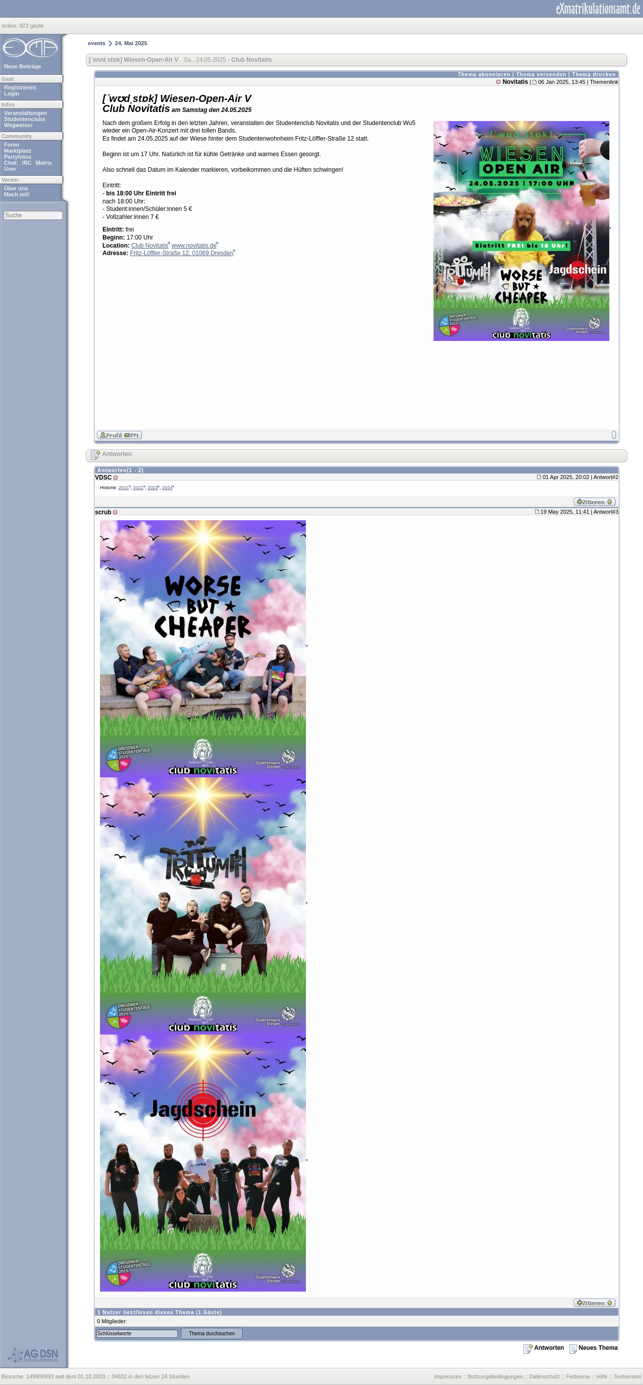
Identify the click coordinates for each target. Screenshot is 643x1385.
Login (11, 93)
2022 (138, 487)
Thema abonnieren (484, 74)
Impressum (447, 1376)
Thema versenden (541, 74)
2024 (167, 487)
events (96, 43)
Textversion (627, 1376)
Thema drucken (594, 74)
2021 (124, 487)
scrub (103, 512)
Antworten (111, 453)
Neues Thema (594, 1347)
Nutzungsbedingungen (495, 1376)
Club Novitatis (149, 245)
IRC (27, 163)
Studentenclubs (25, 119)
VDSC (103, 477)
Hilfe (601, 1376)
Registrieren (20, 87)
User (10, 169)
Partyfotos (17, 157)
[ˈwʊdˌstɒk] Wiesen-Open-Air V (133, 59)
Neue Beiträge (22, 66)
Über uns (16, 188)
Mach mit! (17, 194)
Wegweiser (18, 125)
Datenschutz (544, 1376)
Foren (12, 145)
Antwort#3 (605, 512)
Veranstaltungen (25, 113)
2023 (153, 487)
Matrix (44, 163)
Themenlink (604, 82)
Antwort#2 (605, 477)
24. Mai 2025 (131, 43)
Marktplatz (17, 151)
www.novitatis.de (194, 245)
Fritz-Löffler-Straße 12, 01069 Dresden (182, 253)
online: (10, 26)
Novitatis (515, 81)
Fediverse (578, 1376)
